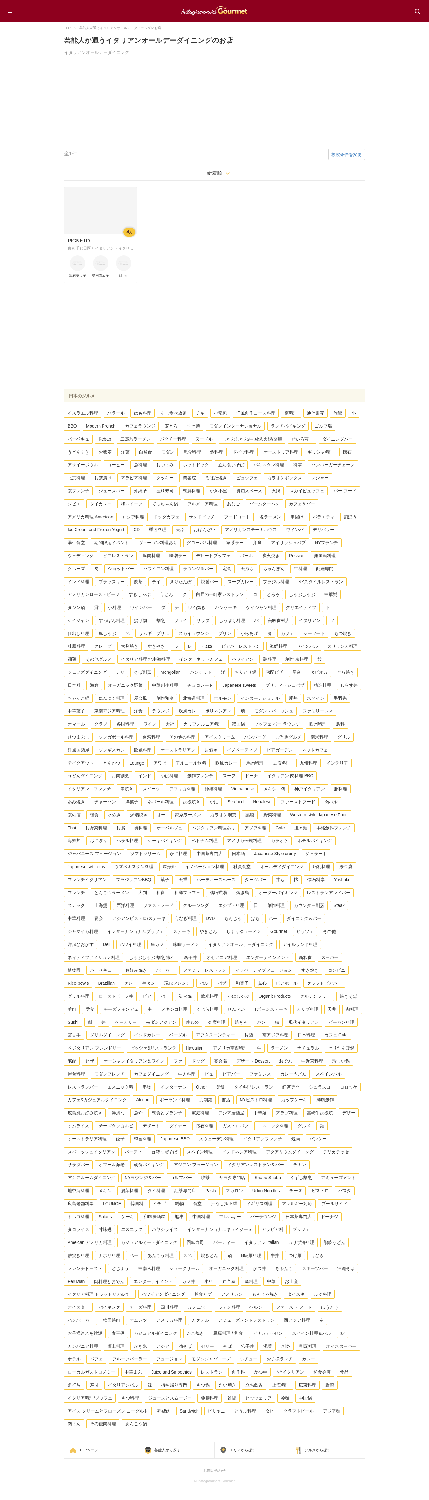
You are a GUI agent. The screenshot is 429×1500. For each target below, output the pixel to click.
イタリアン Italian (261, 1242)
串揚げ (296, 516)
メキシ (105, 1190)
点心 (262, 983)
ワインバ (294, 529)
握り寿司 (165, 490)
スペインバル (329, 1074)
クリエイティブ (301, 607)
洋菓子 (131, 801)
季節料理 (157, 529)
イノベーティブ (242, 750)
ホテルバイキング (315, 840)
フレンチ (76, 892)
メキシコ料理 (174, 1009)
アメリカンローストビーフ (94, 594)
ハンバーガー (81, 1320)
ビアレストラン (118, 555)
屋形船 (169, 866)
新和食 (305, 957)
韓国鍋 (238, 723)
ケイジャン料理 (261, 607)
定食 (227, 568)
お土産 (291, 1281)
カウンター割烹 (309, 905)
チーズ (295, 1190)
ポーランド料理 (175, 1099)
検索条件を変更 (346, 154)
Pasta (210, 1190)
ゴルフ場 (323, 426)
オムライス (78, 1125)
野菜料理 (272, 814)
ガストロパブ (236, 1125)
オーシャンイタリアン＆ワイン (134, 1060)
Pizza (206, 646)
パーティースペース (216, 879)
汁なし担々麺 (224, 1203)
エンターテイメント (153, 1281)
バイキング (109, 1307)
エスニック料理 (273, 1125)
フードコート (237, 516)
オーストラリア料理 (87, 1138)
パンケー (318, 1138)
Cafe (280, 827)
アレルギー (230, 1216)
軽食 (94, 814)
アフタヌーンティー (215, 1034)
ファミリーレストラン (204, 970)
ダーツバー (256, 879)
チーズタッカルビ (116, 1125)
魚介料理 (192, 452)
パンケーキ (226, 607)
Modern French (101, 426)
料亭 (297, 464)
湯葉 (267, 1346)
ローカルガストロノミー (91, 1371)
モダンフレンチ (109, 1074)
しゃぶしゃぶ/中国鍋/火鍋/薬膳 (252, 439)
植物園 (74, 970)
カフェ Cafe (335, 1034)
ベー (134, 1255)
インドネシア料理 (239, 1151)
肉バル (331, 801)
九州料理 (308, 763)
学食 (90, 1009)
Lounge (137, 763)
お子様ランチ (280, 1358)
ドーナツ (329, 1216)
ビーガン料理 (341, 1022)
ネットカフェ (315, 750)
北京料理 (76, 477)
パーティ (133, 1151)
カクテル (200, 1320)
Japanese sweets (239, 685)
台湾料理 (151, 736)
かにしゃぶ (238, 996)
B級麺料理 (251, 1255)
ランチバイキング (288, 426)
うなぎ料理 (186, 918)
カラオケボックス (284, 477)
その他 (329, 931)
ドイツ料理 (243, 452)
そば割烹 (142, 672)
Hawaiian (195, 1047)
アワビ (159, 763)
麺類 (72, 659)
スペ (187, 1255)
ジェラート (316, 853)
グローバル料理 (202, 542)
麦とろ (171, 426)
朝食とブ (203, 1294)
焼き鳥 (242, 892)
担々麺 (300, 827)
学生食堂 (76, 542)
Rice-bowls (78, 983)
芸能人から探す (167, 1450)
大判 (142, 892)
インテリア (337, 763)
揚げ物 (140, 620)
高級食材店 (279, 620)
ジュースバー (112, 490)
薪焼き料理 (78, 1255)
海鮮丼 (74, 840)
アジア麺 (331, 1411)
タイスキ (296, 1294)
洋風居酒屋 (78, 750)
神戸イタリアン (309, 788)
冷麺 (285, 1398)
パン (261, 1022)
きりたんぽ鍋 (341, 1047)
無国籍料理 (325, 555)
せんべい (236, 1009)
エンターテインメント (268, 957)
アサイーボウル (83, 464)
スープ (229, 775)
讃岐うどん (334, 1242)
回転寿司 (195, 1242)
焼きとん (209, 1255)
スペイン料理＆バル (311, 1333)
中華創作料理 (165, 685)
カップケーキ (294, 1099)
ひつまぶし (78, 736)
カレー (308, 1358)
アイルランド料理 (300, 944)
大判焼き (129, 646)
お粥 (120, 827)
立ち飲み (254, 1384)
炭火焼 (185, 996)
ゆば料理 (169, 775)
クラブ (100, 723)
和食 (160, 892)
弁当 (257, 542)
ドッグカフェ (166, 516)
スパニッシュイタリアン (91, 1151)
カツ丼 (188, 1281)
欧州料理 (318, 723)
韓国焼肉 (111, 1320)
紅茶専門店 (185, 1190)
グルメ (304, 1125)
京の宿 (74, 814)
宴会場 (220, 1060)
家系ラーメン (188, 814)
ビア (147, 996)
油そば (185, 1346)
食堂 (197, 1203)
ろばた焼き (216, 477)
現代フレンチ (177, 983)
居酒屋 (211, 750)
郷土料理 (116, 1346)
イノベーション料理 (204, 866)
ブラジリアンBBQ (133, 879)
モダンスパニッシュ (273, 710)
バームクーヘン (264, 503)
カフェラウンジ (140, 426)
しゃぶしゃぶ (302, 594)
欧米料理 (209, 996)
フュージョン (169, 1358)
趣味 (179, 1216)
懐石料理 (204, 1125)
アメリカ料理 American (90, 516)
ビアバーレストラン (240, 646)
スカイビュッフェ (307, 490)
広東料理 (307, 1384)
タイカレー (101, 503)
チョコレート (200, 685)
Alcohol (143, 1099)
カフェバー (198, 1307)
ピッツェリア (258, 1398)
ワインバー (141, 607)
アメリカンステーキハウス (251, 529)
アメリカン (232, 1294)
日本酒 (238, 853)
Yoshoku (342, 879)
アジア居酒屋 (231, 1112)
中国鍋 (305, 1398)
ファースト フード (294, 1307)
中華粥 (330, 594)
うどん (166, 594)
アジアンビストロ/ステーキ (139, 918)
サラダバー (78, 1164)
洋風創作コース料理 (255, 413)
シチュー (248, 1358)
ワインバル (307, 646)
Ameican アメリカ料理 (90, 1242)
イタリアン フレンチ (89, 788)
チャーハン (105, 801)
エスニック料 (120, 1087)
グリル (343, 736)
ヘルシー (258, 1307)
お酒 (248, 1034)
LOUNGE (112, 1203)
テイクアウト (81, 763)
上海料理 (281, 1384)
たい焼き (227, 1384)
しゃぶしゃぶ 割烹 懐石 (152, 957)
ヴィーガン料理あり (157, 542)
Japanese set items (86, 866)
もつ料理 (130, 1398)
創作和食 (165, 698)
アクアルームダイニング (91, 1177)
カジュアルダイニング (155, 1333)
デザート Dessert (253, 1060)
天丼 (332, 1009)
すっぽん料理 (112, 620)
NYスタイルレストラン (320, 581)
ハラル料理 (127, 840)
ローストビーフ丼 (116, 996)
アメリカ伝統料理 (244, 840)
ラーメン (279, 1047)
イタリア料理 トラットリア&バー (100, 1294)
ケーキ (127, 1216)
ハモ (273, 918)
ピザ (90, 1060)
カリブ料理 (307, 1009)
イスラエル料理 (83, 413)
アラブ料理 (287, 1112)
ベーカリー (126, 1022)
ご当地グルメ (288, 736)
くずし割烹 (301, 1177)
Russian (297, 555)
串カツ (157, 944)
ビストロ (320, 1190)
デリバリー (323, 529)
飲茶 (138, 581)
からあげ (249, 633)
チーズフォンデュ (121, 1009)
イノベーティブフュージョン (264, 970)
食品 (344, 1371)
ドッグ (198, 1060)
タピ (269, 1411)
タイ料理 (156, 1190)
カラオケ (279, 840)
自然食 (145, 452)
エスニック (132, 1229)
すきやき (156, 646)
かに (214, 801)
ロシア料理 (133, 516)
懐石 (347, 452)
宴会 (98, 918)
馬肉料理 (255, 763)
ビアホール (287, 983)
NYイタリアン (290, 1371)
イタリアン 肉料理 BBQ (290, 775)
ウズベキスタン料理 (133, 866)
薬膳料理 (209, 1398)
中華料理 (76, 918)
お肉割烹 (120, 775)
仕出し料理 (78, 633)
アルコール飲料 (191, 763)
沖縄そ (140, 490)
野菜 (329, 1384)
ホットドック (196, 464)
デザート (151, 1125)
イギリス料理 (259, 1203)
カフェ (287, 633)
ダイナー (178, 1125)
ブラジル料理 (276, 581)
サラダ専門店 (232, 1177)
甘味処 (105, 1229)
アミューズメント (338, 1177)
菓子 (165, 879)
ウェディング (81, 555)
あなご (233, 503)
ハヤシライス (165, 1229)
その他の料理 (182, 736)
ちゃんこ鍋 (78, 698)
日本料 (74, 685)
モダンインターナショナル (235, 426)
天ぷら (247, 568)
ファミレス (260, 1074)
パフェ (96, 1358)
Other (201, 1087)
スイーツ (151, 788)
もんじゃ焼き (265, 1294)
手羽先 (340, 698)
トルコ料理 (78, 1216)
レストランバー (83, 1087)
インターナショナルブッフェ (135, 931)
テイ (156, 581)
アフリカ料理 (182, 788)
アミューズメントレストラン (246, 1320)
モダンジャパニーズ (211, 1358)
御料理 (140, 827)
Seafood (236, 801)
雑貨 (232, 1398)
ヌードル (204, 439)
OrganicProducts (275, 996)
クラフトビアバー (324, 983)
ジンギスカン (112, 750)
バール (246, 555)
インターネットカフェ (201, 659)
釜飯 (220, 1087)
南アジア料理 (275, 1034)
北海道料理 (194, 698)
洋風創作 (325, 1099)
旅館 (338, 413)
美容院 (189, 477)
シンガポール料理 (116, 736)
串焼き (126, 788)
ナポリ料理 (109, 1255)
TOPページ (88, 1450)
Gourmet (278, 931)
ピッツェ (305, 931)
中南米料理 (149, 1268)
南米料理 (319, 736)
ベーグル (178, 1034)
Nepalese (262, 801)
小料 (208, 1281)
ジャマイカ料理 (83, 931)
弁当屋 (228, 1281)
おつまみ (165, 464)
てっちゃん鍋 (165, 503)
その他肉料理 (103, 1423)
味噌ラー (178, 555)
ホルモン (222, 698)
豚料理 (340, 788)
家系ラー (235, 542)
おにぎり (98, 840)
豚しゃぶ (107, 633)
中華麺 (260, 1112)
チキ (200, 413)
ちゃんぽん (274, 568)
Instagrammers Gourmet (214, 10)
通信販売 (315, 413)
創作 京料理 (296, 659)
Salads (105, 1216)
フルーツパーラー (129, 1358)
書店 (226, 1099)
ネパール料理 (161, 801)
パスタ (344, 1190)
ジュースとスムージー (170, 1398)
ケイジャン (78, 620)
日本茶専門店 (298, 1216)
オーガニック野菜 (125, 685)
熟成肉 (163, 1411)
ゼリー (207, 1346)
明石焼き (197, 607)
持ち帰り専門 (174, 1384)
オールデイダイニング (281, 866)
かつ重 (260, 1371)
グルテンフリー (315, 996)
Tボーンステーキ (270, 1009)
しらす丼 (349, 685)
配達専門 (325, 568)
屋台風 (140, 698)
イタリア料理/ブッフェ (90, 1398)
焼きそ (241, 1022)
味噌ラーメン (186, 944)
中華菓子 (76, 710)
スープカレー (241, 581)
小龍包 (220, 413)
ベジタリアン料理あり (213, 827)
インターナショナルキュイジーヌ (219, 1229)
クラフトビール (298, 1411)
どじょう (120, 1268)
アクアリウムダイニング (290, 1151)
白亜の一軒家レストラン (220, 594)
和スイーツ (132, 503)
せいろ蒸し (302, 439)
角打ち (74, 1384)
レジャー (320, 477)
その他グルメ (99, 659)
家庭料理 (200, 1112)
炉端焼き (139, 814)
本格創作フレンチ (333, 827)
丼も (280, 879)
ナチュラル (308, 1047)
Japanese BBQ (175, 1138)
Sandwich (189, 1411)
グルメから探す (318, 1450)
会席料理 (216, 1022)
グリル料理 (78, 996)
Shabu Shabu (267, 1177)
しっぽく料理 (232, 620)
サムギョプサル (154, 633)
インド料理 (78, 581)
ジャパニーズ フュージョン (94, 853)
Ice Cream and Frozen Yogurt (96, 529)
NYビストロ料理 (256, 1099)
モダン (167, 452)
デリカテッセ (336, 1151)
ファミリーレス (318, 710)
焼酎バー (209, 581)
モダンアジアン (161, 1022)
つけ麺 (295, 1255)
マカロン (234, 1190)
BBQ (72, 426)
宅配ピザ (274, 672)
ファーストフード (298, 801)
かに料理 (178, 853)
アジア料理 (255, 827)
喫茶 (205, 1177)
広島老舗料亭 (81, 1203)
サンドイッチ (202, 516)
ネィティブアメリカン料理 (94, 957)
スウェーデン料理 (216, 1138)
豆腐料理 (281, 763)
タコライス (78, 1229)
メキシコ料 (274, 788)
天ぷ (180, 529)
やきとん (208, 931)
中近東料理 (312, 1060)
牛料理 (300, 568)
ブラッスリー (112, 581)
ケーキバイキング (165, 840)
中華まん (133, 1371)
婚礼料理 (321, 866)
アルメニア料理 (202, 503)
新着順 (214, 173)
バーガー (165, 970)
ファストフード (158, 905)
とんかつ (111, 763)
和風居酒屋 (154, 1216)
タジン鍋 (76, 607)
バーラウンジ (263, 1216)
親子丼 (190, 957)
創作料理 (276, 905)
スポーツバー (315, 1268)
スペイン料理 (200, 1151)
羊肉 (72, 1009)
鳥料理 (251, 1281)
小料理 (114, 607)
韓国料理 (142, 1138)
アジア (162, 1346)
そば (227, 1346)
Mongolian (171, 672)
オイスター (78, 1307)
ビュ (209, 1074)
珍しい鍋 (341, 1060)
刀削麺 (205, 1099)
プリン (224, 633)
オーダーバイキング (278, 892)
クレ (128, 983)
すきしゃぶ (140, 594)
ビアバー (231, 1074)
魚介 (138, 1112)
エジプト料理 (231, 905)
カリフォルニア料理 (203, 723)
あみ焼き (76, 801)
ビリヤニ (216, 1411)
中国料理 (201, 1216)
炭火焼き (271, 555)
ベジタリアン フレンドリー (94, 1047)
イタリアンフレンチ (262, 1138)
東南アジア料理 (109, 710)
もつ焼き (343, 633)
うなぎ (317, 1255)
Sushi (73, 1022)
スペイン (315, 698)
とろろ (273, 594)
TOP (67, 28)
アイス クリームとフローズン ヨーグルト (108, 1411)
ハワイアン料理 (158, 568)
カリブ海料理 (301, 1242)
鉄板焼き (191, 801)
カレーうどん (293, 1074)
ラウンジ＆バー (198, 568)
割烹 (160, 620)
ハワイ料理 (130, 944)
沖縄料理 (213, 788)
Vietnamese (242, 788)
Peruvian (76, 1281)
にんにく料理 (112, 698)
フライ (180, 620)
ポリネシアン (218, 710)
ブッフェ (301, 1229)
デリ (120, 672)
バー (165, 996)
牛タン (148, 983)
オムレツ (138, 1320)
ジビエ (74, 503)
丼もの (192, 1022)
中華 (271, 1281)
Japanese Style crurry (275, 853)
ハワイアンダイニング (163, 1294)
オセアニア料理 (221, 957)
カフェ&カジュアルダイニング (97, 1099)
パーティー (224, 1242)
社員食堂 (242, 866)
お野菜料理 (96, 827)
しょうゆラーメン (243, 931)
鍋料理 (216, 452)
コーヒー (116, 464)
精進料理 (322, 685)
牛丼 (275, 1255)
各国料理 (125, 723)
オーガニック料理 (226, 1268)
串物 (147, 1087)
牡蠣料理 (76, 646)
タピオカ (319, 672)
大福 (170, 723)
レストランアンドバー (328, 892)
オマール (76, 723)
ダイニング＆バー (304, 918)
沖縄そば (346, 1268)
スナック (76, 905)
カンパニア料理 (83, 1346)
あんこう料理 (161, 1255)
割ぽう (350, 516)
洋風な (118, 1112)
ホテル (74, 1358)
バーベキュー (103, 970)
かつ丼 (259, 1268)
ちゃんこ (284, 1268)
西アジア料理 (297, 1320)
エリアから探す (243, 1450)
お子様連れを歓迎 (85, 1333)
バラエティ (323, 516)
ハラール (116, 413)
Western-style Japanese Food (319, 814)
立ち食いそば (231, 464)
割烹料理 (308, 1346)
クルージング (196, 905)
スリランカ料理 (342, 646)
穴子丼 (247, 1346)
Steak (339, 905)
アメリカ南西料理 (230, 1047)
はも (255, 918)
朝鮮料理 (191, 490)
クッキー (165, 477)
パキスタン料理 (269, 464)
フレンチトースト (85, 1268)
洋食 (138, 710)
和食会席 (322, 1371)
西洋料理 (125, 905)
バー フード (345, 490)
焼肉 (295, 1138)
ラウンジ (160, 710)
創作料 (238, 1371)
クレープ (103, 646)
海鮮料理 (278, 646)
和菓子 (242, 983)
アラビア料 (272, 1229)
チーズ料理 (140, 1307)
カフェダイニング (151, 1074)
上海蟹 (100, 905)
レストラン (212, 1371)
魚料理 (140, 464)
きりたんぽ (181, 581)
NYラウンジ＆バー (143, 1177)
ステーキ (181, 931)
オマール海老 (112, 1164)
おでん (285, 1060)
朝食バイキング (149, 1164)
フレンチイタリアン (87, 879)
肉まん (74, 1423)
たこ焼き (195, 1333)
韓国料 (137, 1203)
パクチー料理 (173, 439)
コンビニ (336, 970)
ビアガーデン (280, 750)
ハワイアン (243, 659)
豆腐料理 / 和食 (228, 1333)
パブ (222, 983)
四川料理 (169, 1307)
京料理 (291, 413)
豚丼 (293, 698)
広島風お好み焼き (85, 1112)
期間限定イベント (111, 542)
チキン (299, 1164)
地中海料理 (78, 1190)
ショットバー (121, 568)
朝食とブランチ (167, 1112)
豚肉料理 (151, 555)
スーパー (329, 957)
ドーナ (251, 775)
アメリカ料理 (169, 1320)
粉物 (179, 1203)
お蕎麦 (105, 452)
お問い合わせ (214, 1470)
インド (144, 775)
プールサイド (334, 1203)
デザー (348, 1112)
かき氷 (140, 1346)
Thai (72, 827)
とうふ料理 (245, 1411)
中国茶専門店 (210, 853)
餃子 (120, 1138)
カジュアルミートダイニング (149, 1242)
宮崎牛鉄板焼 (320, 1112)
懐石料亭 (316, 879)
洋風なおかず (81, 944)
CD (137, 529)
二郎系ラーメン (135, 439)
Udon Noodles (266, 1190)
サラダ (203, 620)
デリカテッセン (267, 1333)
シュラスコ (320, 1087)
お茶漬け (103, 477)
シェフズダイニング (87, 672)
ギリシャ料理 (320, 452)
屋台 (296, 672)
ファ (178, 1060)
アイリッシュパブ (288, 542)
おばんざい (204, 529)
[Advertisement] (214, 102)
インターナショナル (260, 698)
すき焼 (193, 426)
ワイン (149, 723)
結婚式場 (218, 892)
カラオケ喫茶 (223, 814)
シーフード (314, 633)
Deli (106, 944)
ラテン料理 (229, 1307)
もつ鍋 (203, 1384)
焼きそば (348, 996)
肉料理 (352, 1009)
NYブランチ (326, 542)
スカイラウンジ (194, 633)
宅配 (72, 1060)
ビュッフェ (247, 477)
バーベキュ (78, 439)
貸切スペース (249, 490)
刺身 (285, 1346)
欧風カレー (226, 763)
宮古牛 (74, 1034)
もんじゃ (232, 918)
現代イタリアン (304, 1022)
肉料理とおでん (109, 1281)
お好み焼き (136, 970)
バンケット (201, 672)
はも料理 (142, 413)
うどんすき (78, 452)
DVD (210, 918)
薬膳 (249, 814)
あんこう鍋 (136, 1423)
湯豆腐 (345, 866)
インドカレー (147, 1034)
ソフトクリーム (145, 853)
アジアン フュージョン (196, 1164)
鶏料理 (269, 659)
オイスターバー (341, 1346)
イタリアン (310, 620)
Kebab (105, 439)
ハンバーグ (255, 736)
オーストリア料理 (280, 452)
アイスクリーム (220, 736)
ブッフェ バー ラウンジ (277, 723)
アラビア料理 (134, 477)
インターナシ (174, 1087)
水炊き (114, 814)
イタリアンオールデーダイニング (240, 944)
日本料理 (306, 1034)
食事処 (118, 1333)
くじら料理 (207, 1009)
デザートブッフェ (213, 555)
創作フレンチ (200, 775)
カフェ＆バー (302, 503)
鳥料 (340, 723)
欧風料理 (142, 750)
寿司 (94, 1384)
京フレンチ (78, 490)
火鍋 (276, 490)
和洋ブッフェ (187, 892)
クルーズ (76, 568)
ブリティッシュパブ (284, 685)
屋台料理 (76, 1074)
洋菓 (125, 452)
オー (161, 814)
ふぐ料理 (322, 1294)
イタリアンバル (123, 1384)
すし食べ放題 (174, 413)
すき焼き (310, 970)
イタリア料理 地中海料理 (145, 659)
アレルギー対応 (297, 1203)
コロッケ (348, 1087)
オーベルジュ (170, 827)
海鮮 (94, 685)
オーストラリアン (178, 750)
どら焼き (345, 672)
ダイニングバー (337, 439)
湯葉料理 (129, 1190)
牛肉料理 (186, 1074)
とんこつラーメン (111, 892)
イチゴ (159, 1203)
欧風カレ (187, 710)
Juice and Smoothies (171, 1371)
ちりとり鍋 (245, 672)
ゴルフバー (181, 1177)
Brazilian (106, 983)
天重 (183, 879)
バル (204, 983)
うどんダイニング (85, 775)
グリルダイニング (107, 1034)
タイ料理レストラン (253, 1087)
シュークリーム (184, 1268)
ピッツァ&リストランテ (153, 1047)
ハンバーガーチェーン (333, 464)
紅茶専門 (291, 1087)
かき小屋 (218, 490)
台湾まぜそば (164, 1151)
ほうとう (329, 1307)
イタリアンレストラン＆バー (256, 1164)
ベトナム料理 (205, 840)
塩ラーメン (270, 516)
